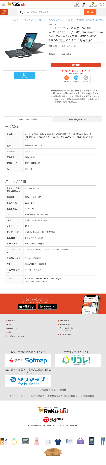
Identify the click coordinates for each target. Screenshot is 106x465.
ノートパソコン (68, 20)
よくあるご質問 (65, 334)
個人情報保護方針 (88, 396)
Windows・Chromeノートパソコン (90, 20)
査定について (12, 332)
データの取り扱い (66, 324)
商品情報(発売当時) (78, 119)
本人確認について (13, 328)
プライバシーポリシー (18, 396)
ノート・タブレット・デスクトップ (45, 20)
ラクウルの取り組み (67, 328)
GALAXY (52, 25)
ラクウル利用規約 (37, 396)
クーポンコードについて (15, 336)
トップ (16, 20)
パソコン (25, 20)
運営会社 (73, 396)
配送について (12, 324)
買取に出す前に (65, 320)
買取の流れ (11, 320)
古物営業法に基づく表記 (57, 396)
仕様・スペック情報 (28, 119)
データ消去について (67, 330)
